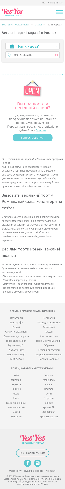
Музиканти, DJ (16, 345)
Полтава (48, 389)
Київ (16, 375)
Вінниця (16, 389)
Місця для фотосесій (48, 322)
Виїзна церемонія (16, 340)
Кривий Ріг (49, 407)
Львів (16, 393)
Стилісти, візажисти (16, 331)
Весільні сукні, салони (48, 340)
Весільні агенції (16, 354)
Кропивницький (49, 416)
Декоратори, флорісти (16, 336)
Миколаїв (16, 416)
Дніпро (49, 402)
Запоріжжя (48, 411)
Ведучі (16, 327)
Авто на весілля (49, 336)
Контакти (51, 470)
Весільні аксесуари (49, 350)
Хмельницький (16, 407)
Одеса (16, 411)
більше (41, 130)
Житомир (16, 380)
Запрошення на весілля (48, 354)
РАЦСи (49, 331)
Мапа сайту (15, 470)
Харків (49, 384)
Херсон (49, 375)
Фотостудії (49, 327)
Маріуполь (49, 380)
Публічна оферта (33, 470)
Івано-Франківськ (16, 402)
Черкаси (49, 398)
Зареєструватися (32, 138)
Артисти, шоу (16, 350)
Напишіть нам (55, 2)
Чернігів (16, 384)
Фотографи (16, 318)
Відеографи (16, 322)
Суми (49, 393)
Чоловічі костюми (49, 359)
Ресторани (49, 318)
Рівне (16, 398)
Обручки (49, 345)
